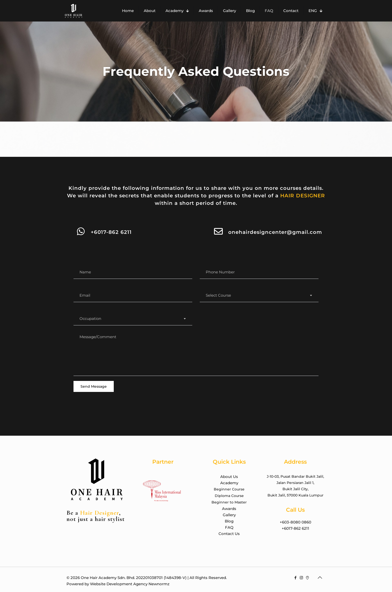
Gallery (229, 514)
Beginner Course (229, 489)
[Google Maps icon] (308, 577)
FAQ (229, 527)
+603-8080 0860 (295, 522)
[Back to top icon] (320, 577)
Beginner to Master (229, 502)
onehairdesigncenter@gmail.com (275, 232)
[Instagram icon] (302, 577)
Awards (229, 508)
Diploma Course (229, 496)
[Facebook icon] (296, 577)
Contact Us (229, 533)
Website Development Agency (119, 583)
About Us (229, 476)
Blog (229, 521)
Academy (229, 482)
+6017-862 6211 (111, 232)
